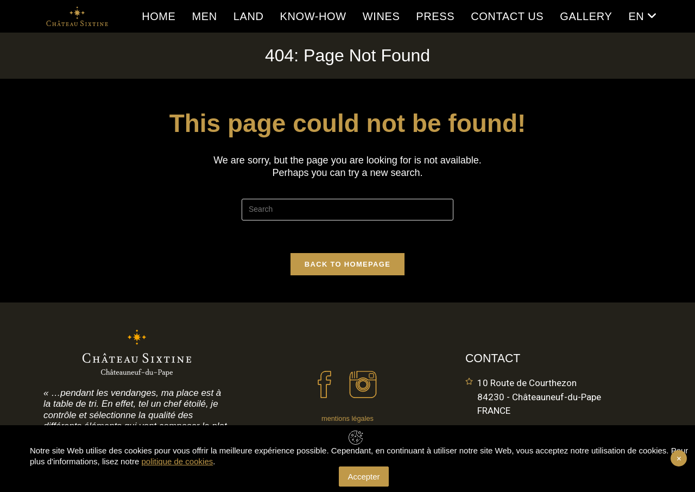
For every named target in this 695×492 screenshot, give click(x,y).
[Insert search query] (347, 209)
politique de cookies (177, 461)
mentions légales (347, 418)
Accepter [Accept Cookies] (364, 476)
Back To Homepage (347, 264)
